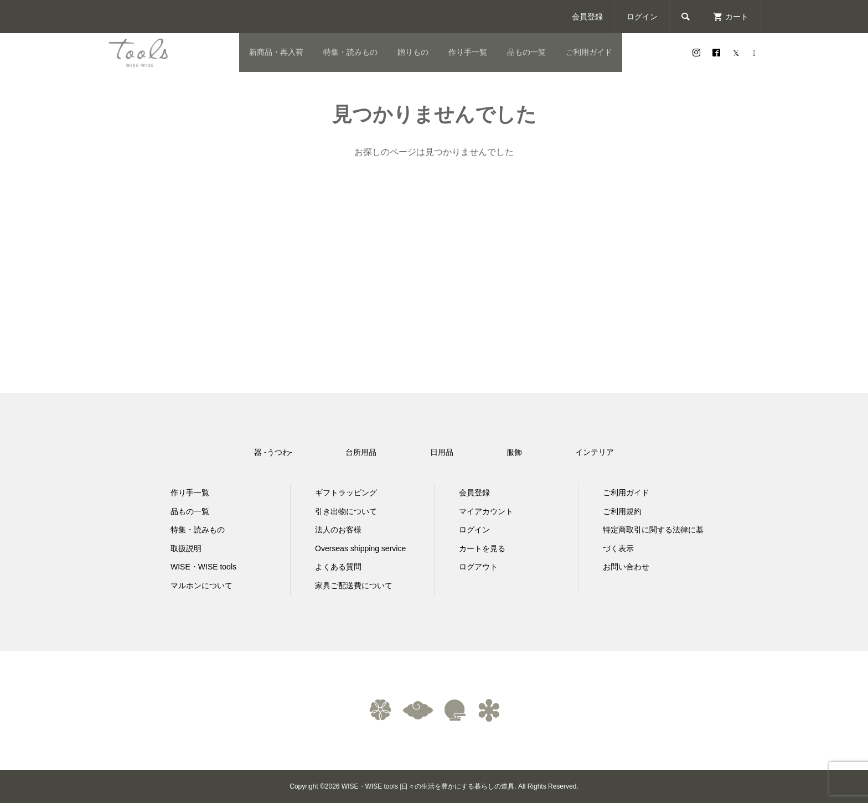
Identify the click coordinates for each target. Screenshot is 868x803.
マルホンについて (201, 585)
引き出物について (346, 511)
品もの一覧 (526, 52)
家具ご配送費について (353, 585)
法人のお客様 (338, 529)
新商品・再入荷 (276, 52)
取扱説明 (186, 548)
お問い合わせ (626, 566)
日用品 (441, 452)
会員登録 (587, 16)
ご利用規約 (622, 511)
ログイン (642, 16)
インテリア (594, 452)
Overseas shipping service (360, 548)
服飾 (514, 452)
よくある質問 (338, 566)
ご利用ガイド (589, 52)
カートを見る (482, 548)
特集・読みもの (350, 52)
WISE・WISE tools (203, 566)
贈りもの (412, 52)
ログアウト (478, 566)
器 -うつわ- (273, 452)
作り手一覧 (467, 52)
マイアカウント (486, 511)
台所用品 (360, 452)
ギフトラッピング (346, 492)
